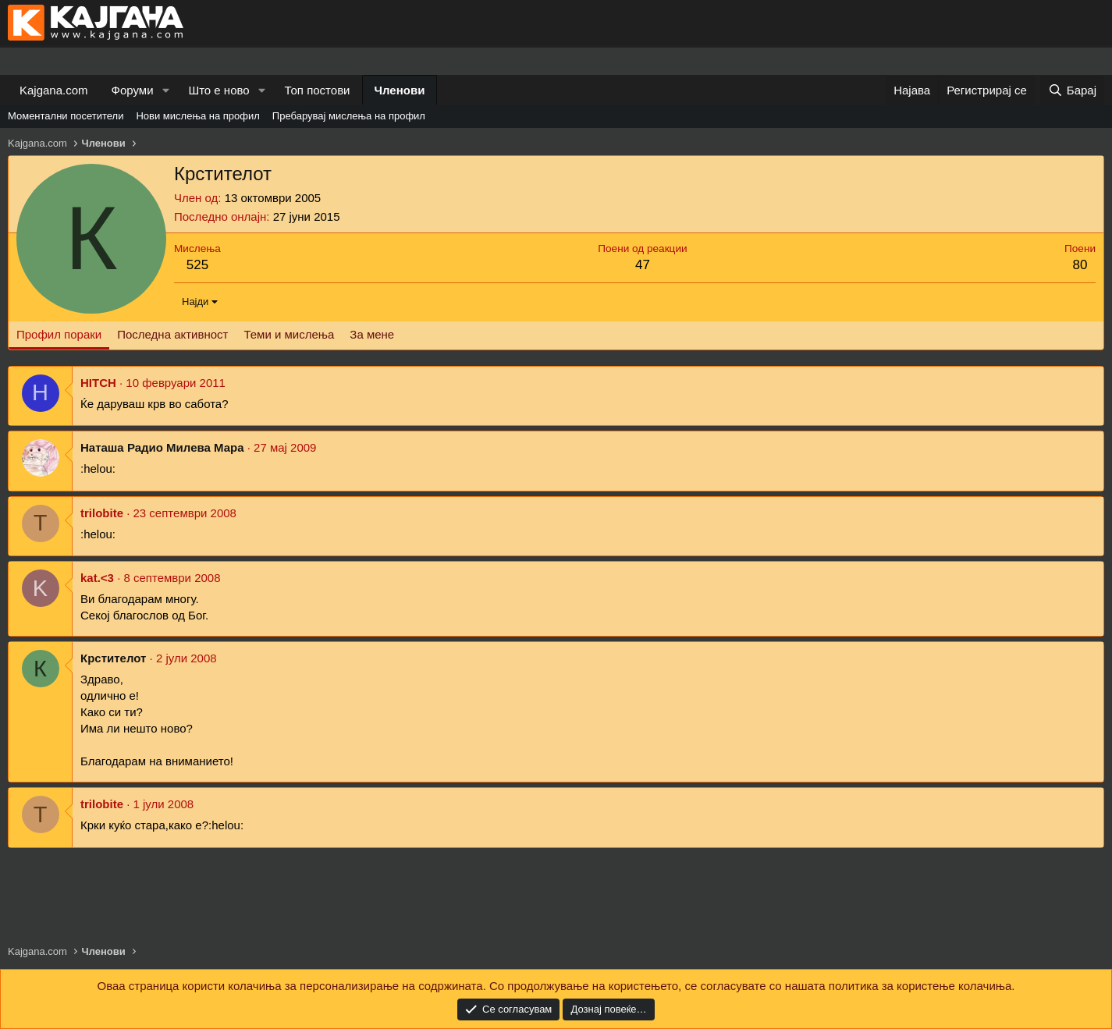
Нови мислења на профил (197, 116)
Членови (400, 90)
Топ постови (317, 90)
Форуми (133, 90)
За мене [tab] (372, 334)
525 (197, 264)
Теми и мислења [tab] (288, 334)
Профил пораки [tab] (58, 334)
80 (1080, 264)
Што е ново (218, 90)
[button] (165, 90)
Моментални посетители (65, 116)
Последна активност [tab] (172, 334)
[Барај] (1072, 90)
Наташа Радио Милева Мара (162, 447)
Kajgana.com (54, 90)
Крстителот (113, 658)
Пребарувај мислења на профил (348, 116)
